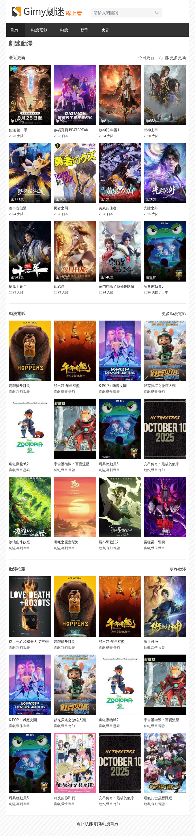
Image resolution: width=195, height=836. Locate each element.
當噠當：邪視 (154, 542)
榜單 (85, 29)
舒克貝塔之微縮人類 (160, 386)
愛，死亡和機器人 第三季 (29, 642)
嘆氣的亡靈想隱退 (158, 798)
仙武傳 (59, 286)
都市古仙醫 (18, 208)
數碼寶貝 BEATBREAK (71, 130)
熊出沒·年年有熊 (67, 386)
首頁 (14, 29)
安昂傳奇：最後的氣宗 (161, 464)
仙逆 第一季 (18, 130)
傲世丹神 (151, 642)
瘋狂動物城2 (19, 464)
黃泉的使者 (108, 208)
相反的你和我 (64, 798)
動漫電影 (39, 29)
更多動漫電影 (174, 313)
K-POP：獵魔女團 (113, 386)
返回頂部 (85, 823)
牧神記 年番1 (109, 130)
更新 (106, 29)
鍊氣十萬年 (18, 286)
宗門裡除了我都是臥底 (116, 286)
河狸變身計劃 (19, 386)
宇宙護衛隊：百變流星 (71, 464)
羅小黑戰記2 (109, 542)
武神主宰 (151, 130)
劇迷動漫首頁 (106, 823)
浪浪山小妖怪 (19, 542)
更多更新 (178, 57)
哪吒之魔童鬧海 (66, 542)
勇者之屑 (61, 208)
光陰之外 (151, 208)
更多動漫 (178, 569)
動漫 (64, 29)
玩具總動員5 (154, 286)
